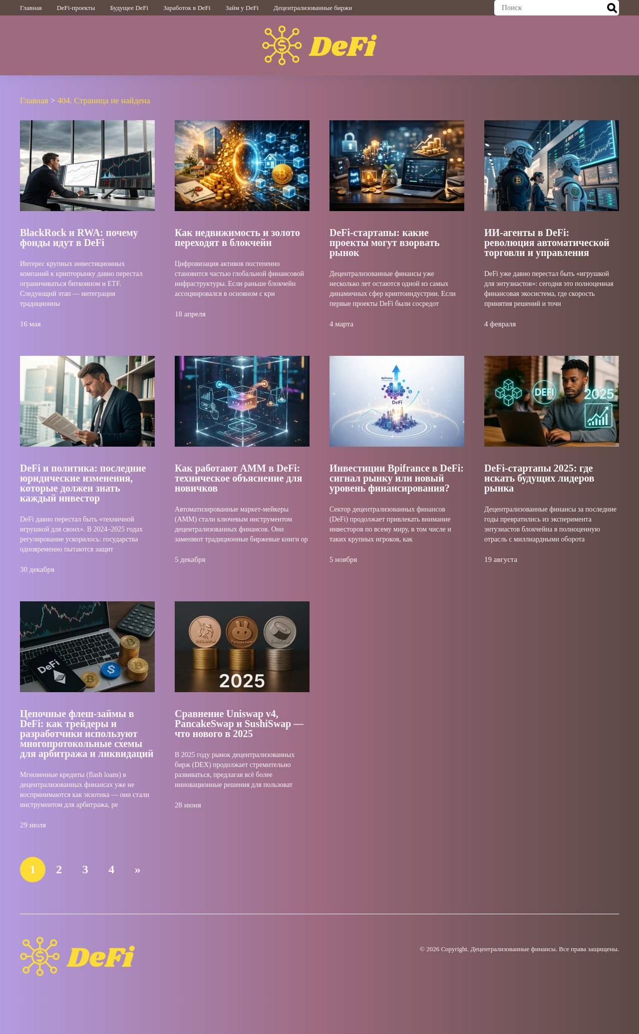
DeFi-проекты (76, 7)
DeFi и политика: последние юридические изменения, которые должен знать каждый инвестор (83, 482)
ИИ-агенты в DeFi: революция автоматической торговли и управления (547, 242)
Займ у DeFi (242, 7)
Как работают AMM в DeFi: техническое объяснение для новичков (239, 477)
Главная (31, 7)
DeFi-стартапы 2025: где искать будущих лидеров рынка (539, 477)
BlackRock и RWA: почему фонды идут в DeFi (79, 237)
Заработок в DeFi (186, 7)
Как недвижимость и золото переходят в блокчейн (238, 237)
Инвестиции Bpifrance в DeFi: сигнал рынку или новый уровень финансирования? (396, 477)
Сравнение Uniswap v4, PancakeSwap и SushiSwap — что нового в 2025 (239, 723)
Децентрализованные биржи (313, 7)
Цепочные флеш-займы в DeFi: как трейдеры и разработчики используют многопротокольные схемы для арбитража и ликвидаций (87, 733)
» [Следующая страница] (139, 868)
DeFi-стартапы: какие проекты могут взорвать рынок (384, 242)
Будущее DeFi (129, 7)
